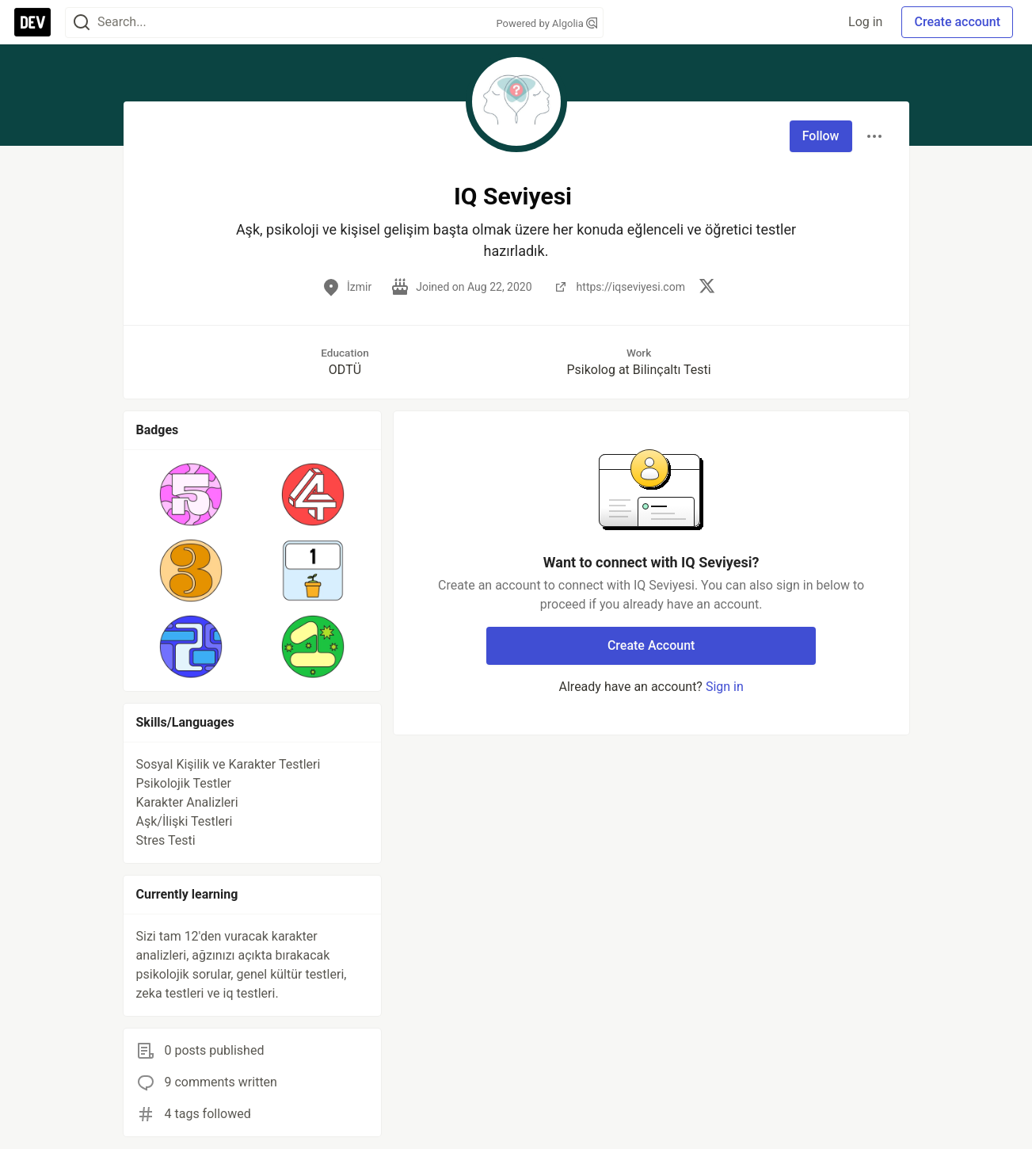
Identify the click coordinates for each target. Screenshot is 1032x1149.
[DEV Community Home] (32, 22)
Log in (865, 21)
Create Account (651, 645)
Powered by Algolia (546, 23)
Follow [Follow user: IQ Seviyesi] (821, 135)
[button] (191, 494)
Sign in (725, 686)
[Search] (81, 22)
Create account (957, 21)
